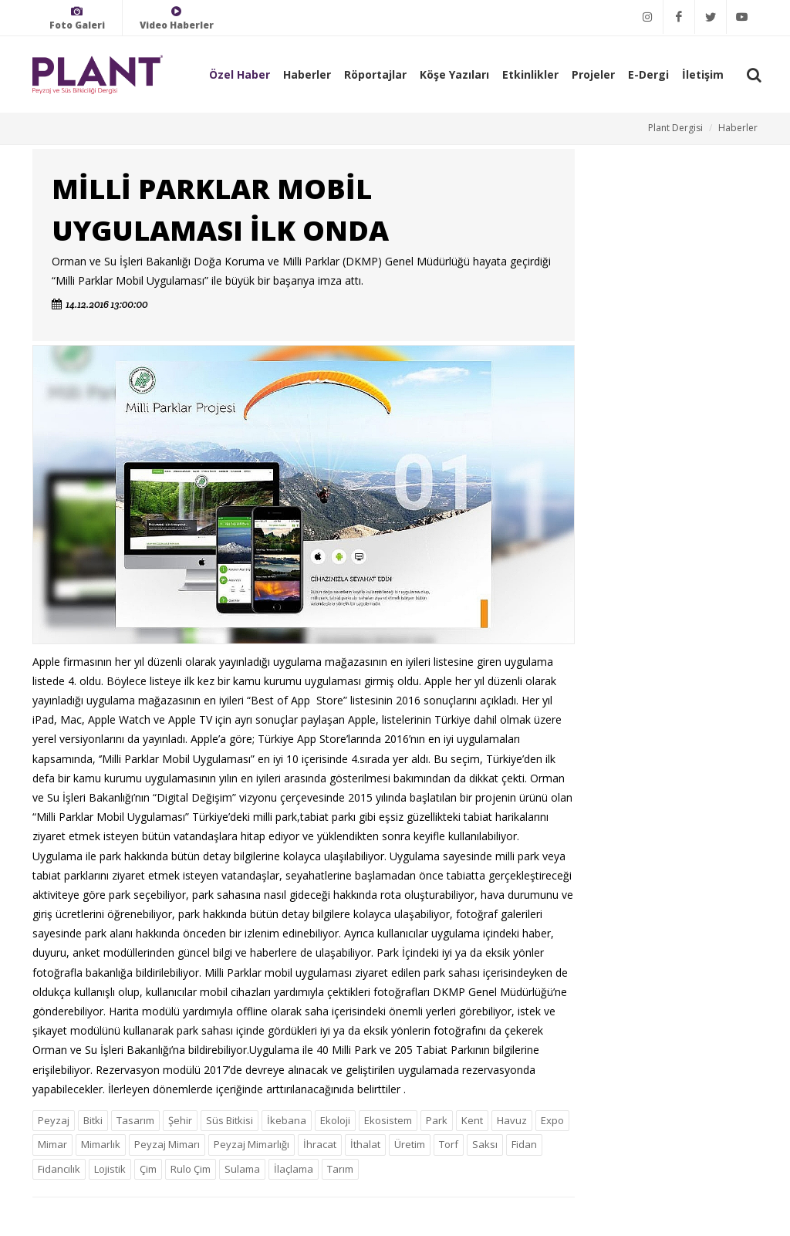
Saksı (485, 1144)
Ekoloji (335, 1120)
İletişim (703, 74)
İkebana (286, 1120)
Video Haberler (177, 18)
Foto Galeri (77, 18)
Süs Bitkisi (229, 1120)
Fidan (524, 1144)
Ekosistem (388, 1120)
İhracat (319, 1144)
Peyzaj (53, 1120)
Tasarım (135, 1120)
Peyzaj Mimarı (167, 1144)
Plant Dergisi (675, 127)
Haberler (307, 74)
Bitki (93, 1120)
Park (436, 1120)
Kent (472, 1120)
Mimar (52, 1144)
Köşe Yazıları (454, 74)
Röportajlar (375, 74)
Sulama (242, 1169)
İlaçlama (293, 1169)
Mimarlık (100, 1144)
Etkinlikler (530, 74)
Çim (148, 1169)
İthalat (365, 1144)
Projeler (593, 74)
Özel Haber (239, 74)
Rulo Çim (190, 1169)
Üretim (409, 1144)
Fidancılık (59, 1169)
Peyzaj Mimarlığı (251, 1144)
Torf (448, 1144)
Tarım (340, 1169)
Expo (552, 1120)
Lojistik (110, 1169)
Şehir (180, 1120)
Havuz (512, 1120)
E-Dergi (648, 74)
